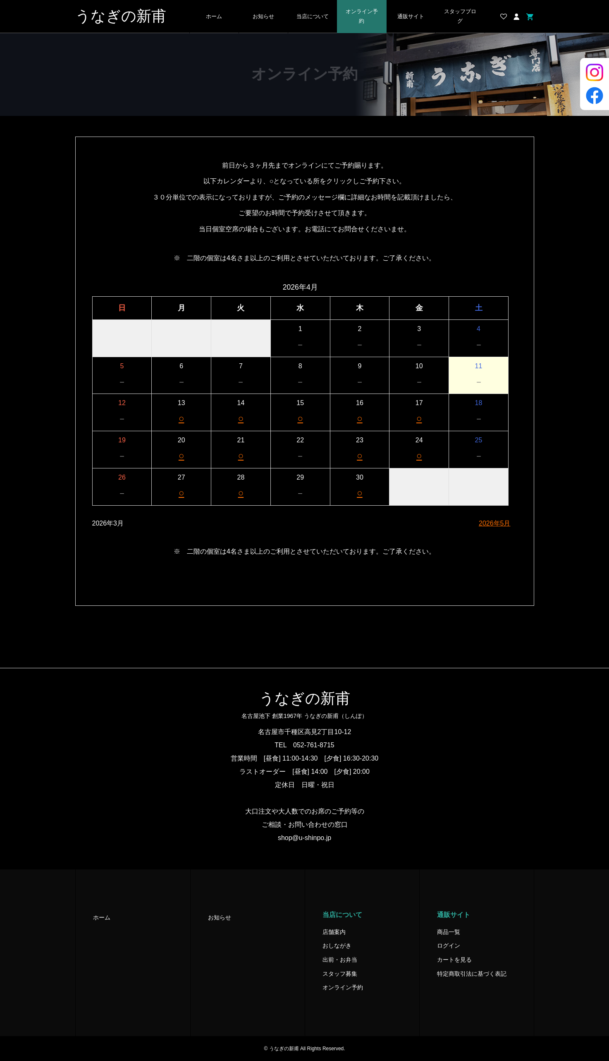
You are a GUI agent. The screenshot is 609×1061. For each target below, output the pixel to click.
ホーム (214, 16)
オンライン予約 (362, 16)
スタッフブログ (460, 16)
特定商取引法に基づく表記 (471, 973)
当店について (312, 16)
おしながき (336, 945)
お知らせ (263, 16)
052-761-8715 (313, 745)
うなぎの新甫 (120, 16)
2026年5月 (495, 523)
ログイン (448, 945)
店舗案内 (334, 932)
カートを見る (454, 959)
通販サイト (410, 16)
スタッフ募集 (339, 973)
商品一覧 (448, 932)
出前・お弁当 (339, 959)
